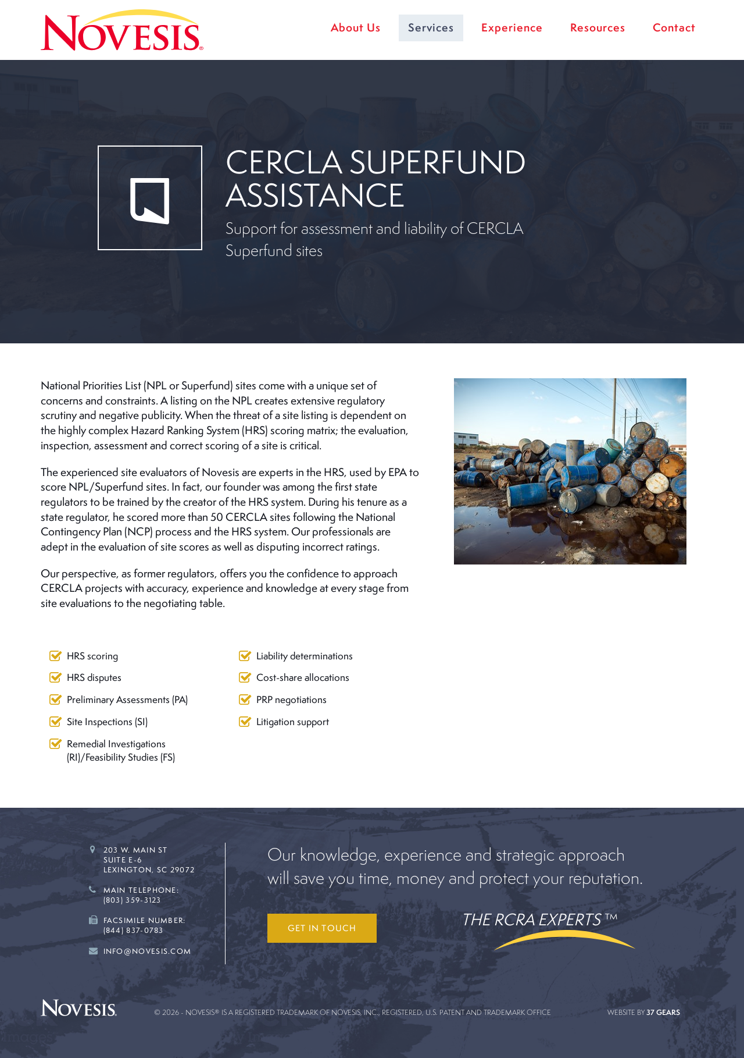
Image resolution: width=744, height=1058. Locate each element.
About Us (356, 27)
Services (431, 27)
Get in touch (322, 928)
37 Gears (663, 1012)
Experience (512, 27)
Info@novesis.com (147, 951)
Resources (597, 27)
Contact (674, 27)
